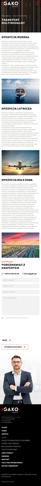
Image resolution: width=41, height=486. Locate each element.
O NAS (4, 431)
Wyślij (6, 340)
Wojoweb (11, 482)
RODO (13, 318)
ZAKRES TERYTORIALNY (10, 444)
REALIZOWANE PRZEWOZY (11, 446)
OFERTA (5, 434)
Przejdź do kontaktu (14, 347)
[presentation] (11, 328)
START (4, 427)
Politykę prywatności (22, 318)
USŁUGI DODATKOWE (9, 449)
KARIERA (5, 456)
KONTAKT (6, 459)
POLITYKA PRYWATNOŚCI (12, 463)
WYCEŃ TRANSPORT (10, 466)
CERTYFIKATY (7, 453)
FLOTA (4, 438)
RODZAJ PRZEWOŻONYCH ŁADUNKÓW (16, 441)
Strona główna (6, 16)
